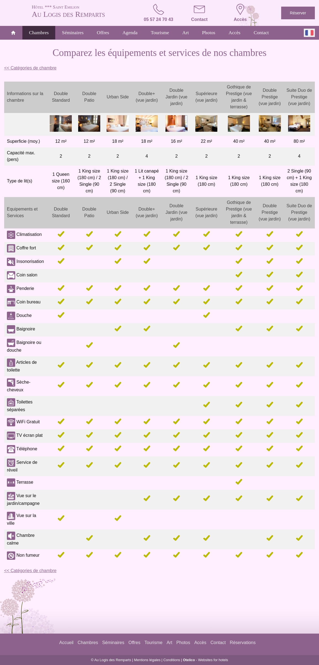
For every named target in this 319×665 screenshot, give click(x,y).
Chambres (39, 32)
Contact (261, 32)
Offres (103, 32)
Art (185, 32)
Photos (208, 32)
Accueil (66, 642)
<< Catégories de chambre (30, 68)
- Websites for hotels (205, 660)
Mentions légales (147, 660)
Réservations (242, 642)
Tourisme (160, 32)
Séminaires (72, 32)
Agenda (130, 32)
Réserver (298, 13)
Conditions (171, 660)
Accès (234, 32)
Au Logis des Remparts (80, 11)
